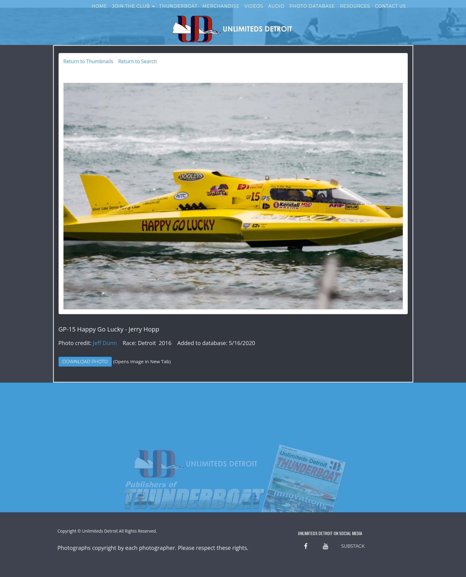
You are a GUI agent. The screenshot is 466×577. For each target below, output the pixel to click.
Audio (276, 11)
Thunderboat (179, 11)
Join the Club (133, 11)
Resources (355, 11)
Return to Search (137, 61)
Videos (254, 11)
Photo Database (312, 11)
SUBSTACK (353, 546)
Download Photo (85, 361)
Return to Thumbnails (88, 61)
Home (99, 11)
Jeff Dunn (105, 343)
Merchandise (220, 11)
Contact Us (390, 11)
